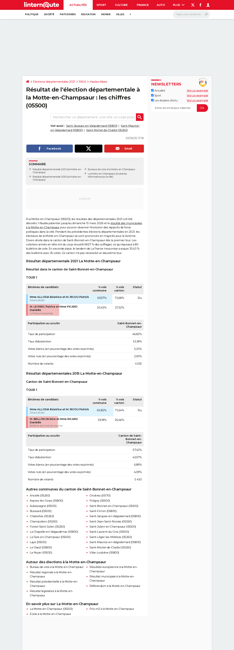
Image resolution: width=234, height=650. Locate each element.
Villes (120, 14)
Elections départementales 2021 (54, 81)
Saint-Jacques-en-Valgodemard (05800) (91, 126)
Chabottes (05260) (42, 516)
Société (49, 14)
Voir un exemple (197, 90)
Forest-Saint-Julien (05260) (47, 526)
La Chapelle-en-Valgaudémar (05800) (54, 531)
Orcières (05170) (100, 495)
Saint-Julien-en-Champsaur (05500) (113, 526)
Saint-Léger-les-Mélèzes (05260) (111, 537)
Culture (121, 5)
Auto (161, 5)
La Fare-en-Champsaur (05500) (50, 537)
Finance (143, 5)
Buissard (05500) (40, 511)
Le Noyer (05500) (41, 552)
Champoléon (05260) (43, 521)
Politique (31, 14)
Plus (179, 5)
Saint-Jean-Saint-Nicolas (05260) (111, 521)
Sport (101, 5)
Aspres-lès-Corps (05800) (46, 500)
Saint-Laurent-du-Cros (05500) (109, 531)
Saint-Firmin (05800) (103, 511)
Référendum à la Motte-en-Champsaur (115, 586)
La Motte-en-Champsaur (101, 173)
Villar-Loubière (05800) (104, 552)
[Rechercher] (191, 14)
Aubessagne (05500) (43, 506)
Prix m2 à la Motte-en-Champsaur (112, 609)
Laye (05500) (38, 542)
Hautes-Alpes (98, 81)
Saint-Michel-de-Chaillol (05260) (107, 130)
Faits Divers (67, 14)
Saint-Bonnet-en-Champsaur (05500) (114, 506)
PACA (82, 81)
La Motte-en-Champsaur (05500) (51, 609)
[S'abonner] (179, 108)
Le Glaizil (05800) (41, 547)
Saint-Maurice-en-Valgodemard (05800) (115, 542)
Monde (106, 14)
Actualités (78, 5)
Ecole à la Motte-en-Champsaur (50, 614)
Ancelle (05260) (40, 495)
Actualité (158, 90)
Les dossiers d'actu (164, 100)
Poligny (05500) (100, 500)
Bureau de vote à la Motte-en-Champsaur (56, 567)
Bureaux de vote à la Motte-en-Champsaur (111, 169)
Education (88, 14)
